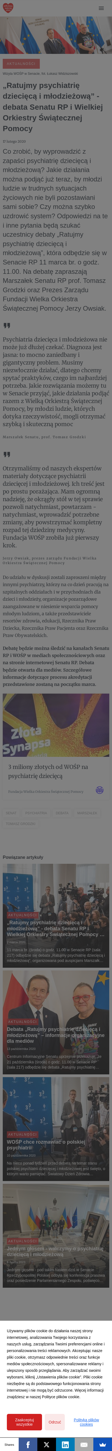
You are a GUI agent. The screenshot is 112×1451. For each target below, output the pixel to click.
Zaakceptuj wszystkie (24, 1422)
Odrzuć (55, 1422)
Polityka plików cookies (86, 1422)
